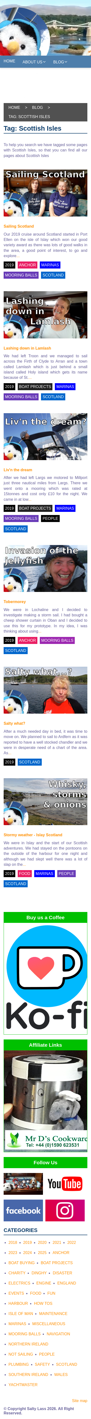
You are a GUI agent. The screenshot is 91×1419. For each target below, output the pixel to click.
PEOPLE (50, 518)
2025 (42, 1253)
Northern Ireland (28, 1344)
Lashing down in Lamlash (27, 348)
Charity (16, 1273)
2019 (9, 265)
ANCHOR (27, 265)
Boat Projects (57, 1263)
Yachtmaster (23, 1385)
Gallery (55, 73)
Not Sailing (20, 1354)
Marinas (17, 1324)
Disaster (62, 1273)
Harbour (18, 1303)
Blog (60, 61)
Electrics (19, 1283)
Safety (42, 1364)
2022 (71, 1242)
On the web (46, 96)
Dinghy (39, 1273)
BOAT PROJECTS (35, 387)
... (17, 256)
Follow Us (59, 84)
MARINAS (50, 265)
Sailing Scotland (19, 226)
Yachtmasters (21, 73)
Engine (43, 1283)
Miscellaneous (48, 1324)
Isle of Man (20, 1314)
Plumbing (18, 1364)
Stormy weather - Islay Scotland (33, 835)
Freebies (15, 96)
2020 (42, 1242)
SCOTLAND (53, 275)
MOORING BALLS (21, 275)
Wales (61, 1375)
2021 (57, 1242)
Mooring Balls (24, 1334)
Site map (79, 1401)
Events (16, 1293)
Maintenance (53, 1314)
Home (9, 61)
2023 (12, 1253)
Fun (51, 1293)
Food (35, 1293)
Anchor (61, 1253)
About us (34, 61)
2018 (12, 1242)
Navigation (58, 1334)
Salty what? (14, 723)
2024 (27, 1253)
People (47, 1354)
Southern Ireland (28, 1375)
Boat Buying (21, 1263)
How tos (43, 1303)
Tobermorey (15, 602)
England (66, 1283)
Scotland (66, 1364)
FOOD (24, 874)
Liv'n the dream (18, 470)
